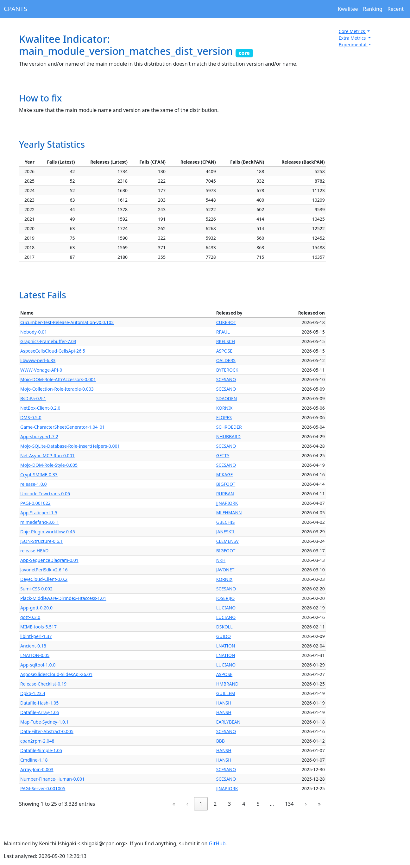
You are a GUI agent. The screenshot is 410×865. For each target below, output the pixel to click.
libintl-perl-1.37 (36, 636)
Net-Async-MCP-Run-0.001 (47, 455)
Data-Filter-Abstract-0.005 (46, 731)
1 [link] (200, 803)
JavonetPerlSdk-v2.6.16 (44, 570)
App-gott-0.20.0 (36, 608)
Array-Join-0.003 (37, 769)
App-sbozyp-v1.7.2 (39, 436)
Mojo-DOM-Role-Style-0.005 (49, 465)
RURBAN (225, 494)
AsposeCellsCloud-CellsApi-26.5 (52, 351)
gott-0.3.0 (30, 617)
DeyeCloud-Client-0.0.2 (43, 579)
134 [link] (289, 803)
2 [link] (215, 803)
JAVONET (225, 570)
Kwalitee (348, 8)
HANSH (223, 703)
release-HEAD (34, 551)
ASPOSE (224, 351)
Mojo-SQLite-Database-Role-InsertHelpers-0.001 (70, 446)
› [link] (306, 803)
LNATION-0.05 (34, 655)
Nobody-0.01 (33, 332)
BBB (220, 741)
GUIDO (223, 636)
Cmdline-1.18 (34, 760)
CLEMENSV (227, 541)
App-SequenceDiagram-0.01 (49, 560)
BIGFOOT (226, 484)
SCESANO (226, 379)
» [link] (319, 803)
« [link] (174, 803)
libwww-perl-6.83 (37, 360)
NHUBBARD (228, 436)
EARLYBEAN (228, 722)
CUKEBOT (226, 322)
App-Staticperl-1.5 (38, 513)
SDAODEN (226, 398)
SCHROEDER (229, 427)
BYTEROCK (227, 370)
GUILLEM (225, 693)
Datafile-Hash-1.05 (39, 703)
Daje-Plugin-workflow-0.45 (47, 532)
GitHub (217, 843)
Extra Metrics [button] (353, 38)
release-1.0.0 (33, 484)
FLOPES (224, 417)
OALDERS (226, 360)
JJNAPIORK (227, 503)
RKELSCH (225, 341)
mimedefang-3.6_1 (39, 522)
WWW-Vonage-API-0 (41, 370)
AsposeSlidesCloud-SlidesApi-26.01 (56, 674)
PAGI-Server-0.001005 (42, 788)
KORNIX (224, 408)
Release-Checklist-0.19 (43, 684)
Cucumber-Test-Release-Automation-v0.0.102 (67, 322)
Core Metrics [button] (352, 31)
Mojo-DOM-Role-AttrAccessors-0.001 (58, 379)
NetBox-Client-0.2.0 (40, 408)
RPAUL (223, 332)
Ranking (372, 8)
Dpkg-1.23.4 (32, 693)
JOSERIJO (225, 598)
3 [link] (229, 803)
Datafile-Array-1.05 (39, 712)
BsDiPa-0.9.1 (33, 398)
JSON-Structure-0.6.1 (41, 541)
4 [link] (243, 803)
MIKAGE (224, 475)
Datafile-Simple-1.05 (41, 750)
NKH (221, 560)
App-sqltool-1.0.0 (37, 665)
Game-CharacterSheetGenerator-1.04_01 (62, 427)
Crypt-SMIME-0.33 (39, 475)
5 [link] (257, 803)
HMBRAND (227, 684)
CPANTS (15, 8)
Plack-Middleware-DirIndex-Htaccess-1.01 (63, 598)
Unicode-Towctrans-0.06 (45, 494)
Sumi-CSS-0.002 (36, 589)
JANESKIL (225, 532)
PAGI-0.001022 (35, 503)
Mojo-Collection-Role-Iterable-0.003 (57, 389)
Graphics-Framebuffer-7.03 (48, 341)
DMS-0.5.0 (30, 417)
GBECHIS (225, 522)
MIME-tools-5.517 (38, 627)
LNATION (225, 646)
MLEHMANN (229, 513)
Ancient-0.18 (33, 646)
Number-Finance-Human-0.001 (52, 779)
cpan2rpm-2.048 (37, 741)
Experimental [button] (353, 45)
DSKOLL (224, 627)
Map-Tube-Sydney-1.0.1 (44, 722)
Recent (396, 8)
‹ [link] (187, 803)
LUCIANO (226, 608)
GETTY (223, 455)
